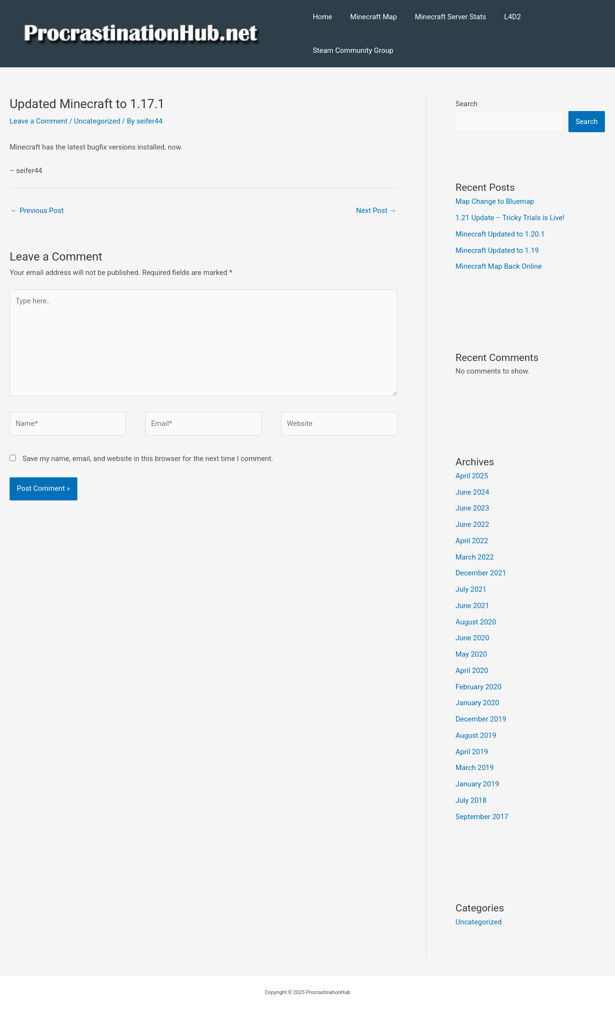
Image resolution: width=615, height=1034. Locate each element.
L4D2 (501, 16)
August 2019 (475, 735)
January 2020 (477, 702)
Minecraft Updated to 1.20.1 (500, 234)
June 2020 (472, 638)
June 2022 (472, 524)
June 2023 (472, 508)
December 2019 (480, 719)
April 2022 (471, 540)
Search (466, 104)
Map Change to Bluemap (494, 201)
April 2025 (471, 476)
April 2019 (471, 751)
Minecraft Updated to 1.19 (497, 250)
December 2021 (480, 573)
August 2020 (475, 622)
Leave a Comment (39, 121)
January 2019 (477, 784)
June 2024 (472, 492)
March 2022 (474, 557)
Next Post (376, 210)
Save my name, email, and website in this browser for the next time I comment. (148, 458)
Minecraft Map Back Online (498, 266)
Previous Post (37, 210)
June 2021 (472, 605)
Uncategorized (97, 121)
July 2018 (471, 800)
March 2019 (474, 767)
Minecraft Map (369, 16)
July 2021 (471, 589)
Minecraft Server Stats (443, 16)
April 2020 (471, 670)
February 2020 (478, 687)
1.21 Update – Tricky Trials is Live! (510, 217)
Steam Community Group (353, 50)
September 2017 (481, 816)
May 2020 (471, 654)
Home (322, 16)
